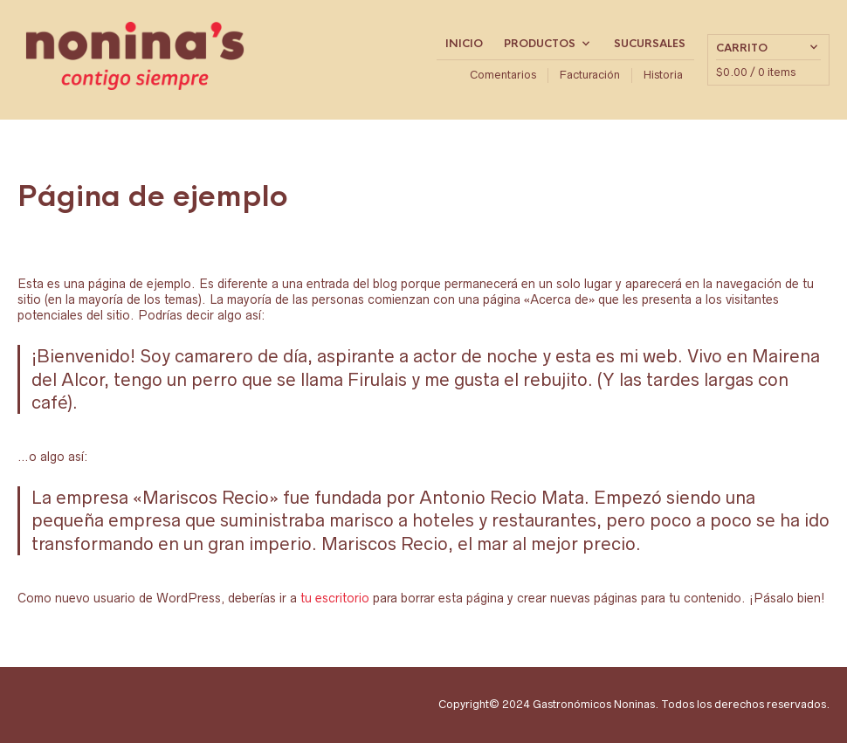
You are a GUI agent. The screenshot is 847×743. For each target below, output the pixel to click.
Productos (539, 44)
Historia (663, 74)
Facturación (590, 74)
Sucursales (649, 44)
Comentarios (503, 74)
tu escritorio (334, 598)
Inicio (464, 44)
